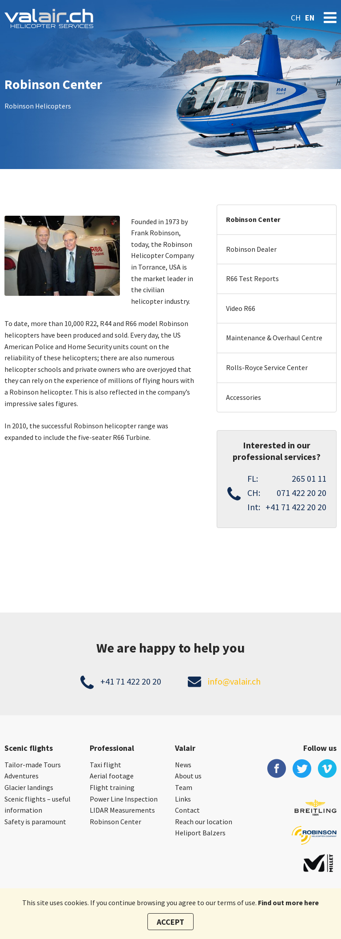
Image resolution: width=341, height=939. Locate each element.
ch (296, 17)
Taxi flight (105, 764)
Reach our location (203, 821)
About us (188, 775)
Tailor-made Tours (32, 764)
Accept (170, 922)
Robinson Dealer (251, 249)
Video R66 (240, 308)
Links (183, 798)
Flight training (112, 787)
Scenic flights (28, 748)
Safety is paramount (35, 821)
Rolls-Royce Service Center (267, 367)
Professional (112, 748)
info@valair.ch (234, 681)
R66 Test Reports (252, 278)
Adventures (21, 775)
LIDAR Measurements (122, 810)
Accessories (243, 397)
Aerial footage (112, 775)
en (309, 17)
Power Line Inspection (124, 798)
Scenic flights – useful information (37, 804)
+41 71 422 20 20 (130, 681)
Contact (187, 810)
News (183, 764)
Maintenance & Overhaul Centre (274, 337)
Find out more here (288, 902)
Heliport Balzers (200, 832)
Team (183, 787)
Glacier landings (28, 787)
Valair (185, 748)
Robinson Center (253, 219)
